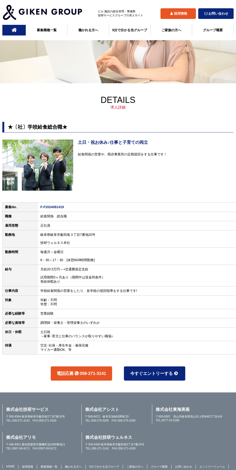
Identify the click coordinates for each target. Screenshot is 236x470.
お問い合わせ (216, 13)
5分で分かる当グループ (129, 30)
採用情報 (178, 13)
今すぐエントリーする (154, 373)
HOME (10, 466)
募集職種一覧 (47, 30)
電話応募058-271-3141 (81, 373)
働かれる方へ (88, 30)
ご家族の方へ (171, 30)
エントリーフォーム (212, 466)
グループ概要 (213, 30)
